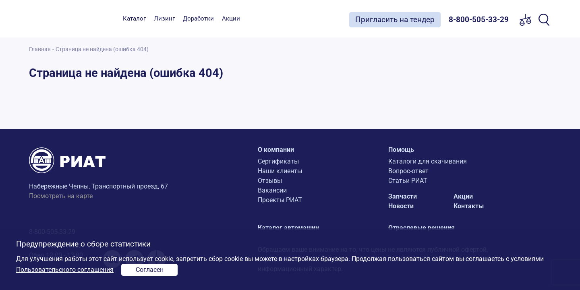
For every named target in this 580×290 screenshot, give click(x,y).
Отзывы (270, 180)
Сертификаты (278, 161)
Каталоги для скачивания (427, 161)
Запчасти (402, 196)
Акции (231, 18)
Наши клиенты (280, 171)
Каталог (134, 18)
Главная (40, 49)
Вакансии (272, 190)
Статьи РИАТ (407, 180)
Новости (401, 206)
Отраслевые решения (421, 228)
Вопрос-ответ (408, 171)
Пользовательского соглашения (65, 269)
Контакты (469, 206)
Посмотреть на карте (61, 196)
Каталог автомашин (288, 228)
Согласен (150, 269)
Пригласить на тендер (395, 19)
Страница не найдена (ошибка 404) (102, 49)
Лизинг (164, 18)
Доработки (198, 18)
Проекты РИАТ (280, 200)
